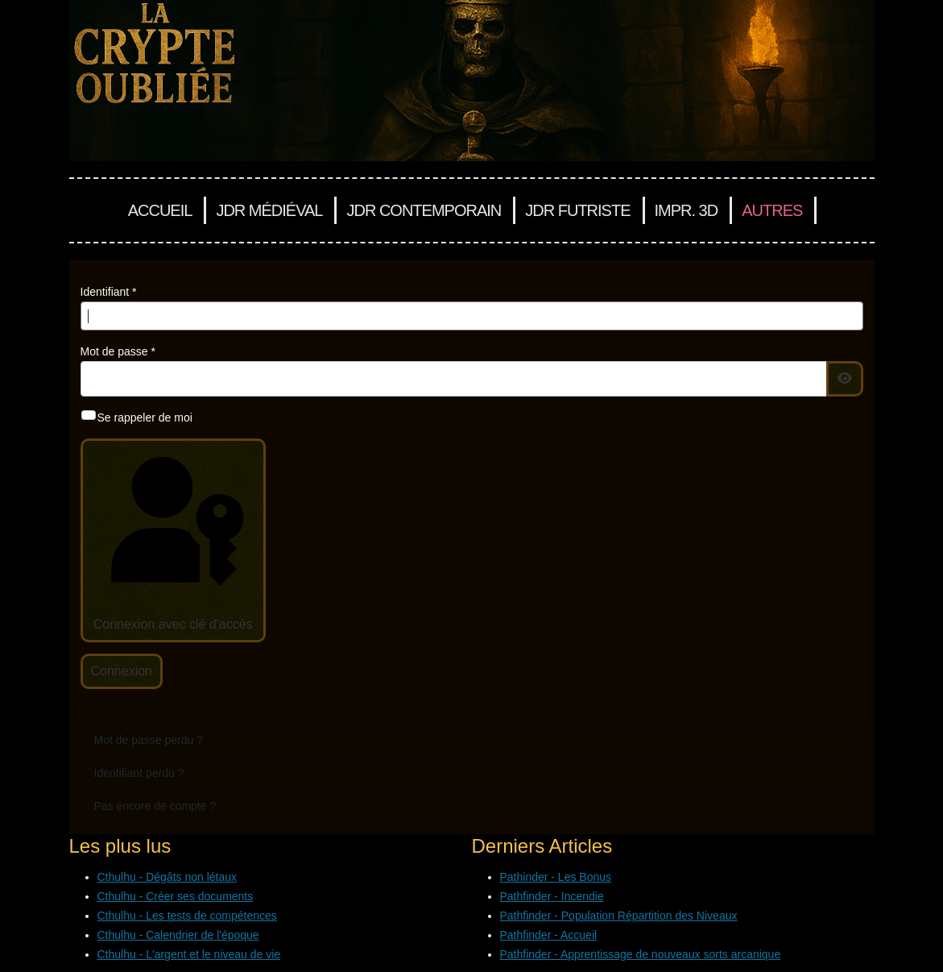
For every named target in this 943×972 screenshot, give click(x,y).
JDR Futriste (577, 210)
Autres (772, 210)
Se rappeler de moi (144, 417)
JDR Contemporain (423, 210)
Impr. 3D (686, 210)
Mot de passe (118, 351)
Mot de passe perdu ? (148, 739)
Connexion (122, 671)
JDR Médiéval (269, 210)
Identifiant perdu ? (139, 772)
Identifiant (109, 291)
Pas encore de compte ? (155, 806)
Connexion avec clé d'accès (172, 539)
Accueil (160, 210)
